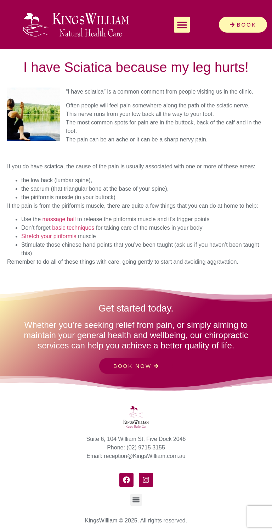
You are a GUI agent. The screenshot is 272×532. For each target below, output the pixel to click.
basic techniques (73, 228)
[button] (182, 25)
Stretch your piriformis (48, 236)
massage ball (59, 219)
